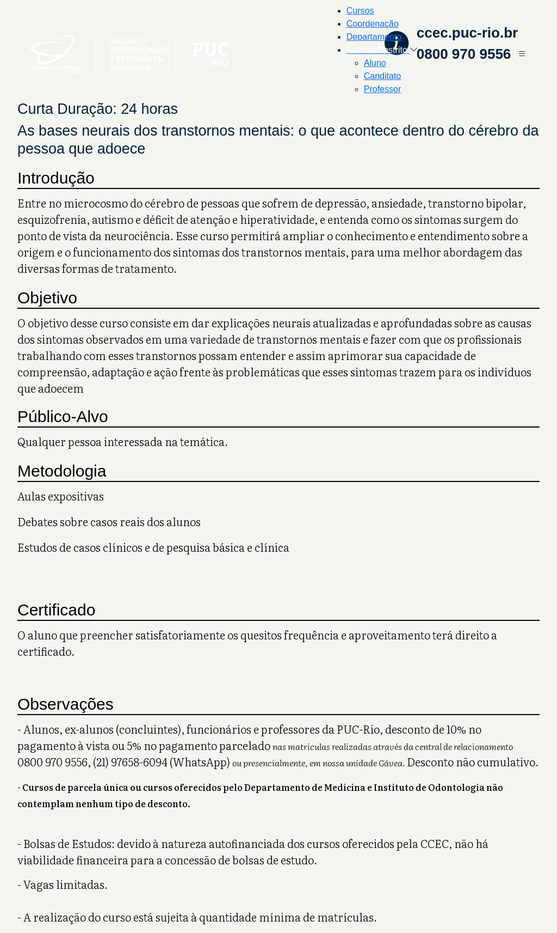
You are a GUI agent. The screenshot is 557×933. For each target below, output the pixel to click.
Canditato (382, 76)
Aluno (375, 63)
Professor (382, 89)
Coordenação (372, 23)
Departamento (373, 36)
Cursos (360, 10)
